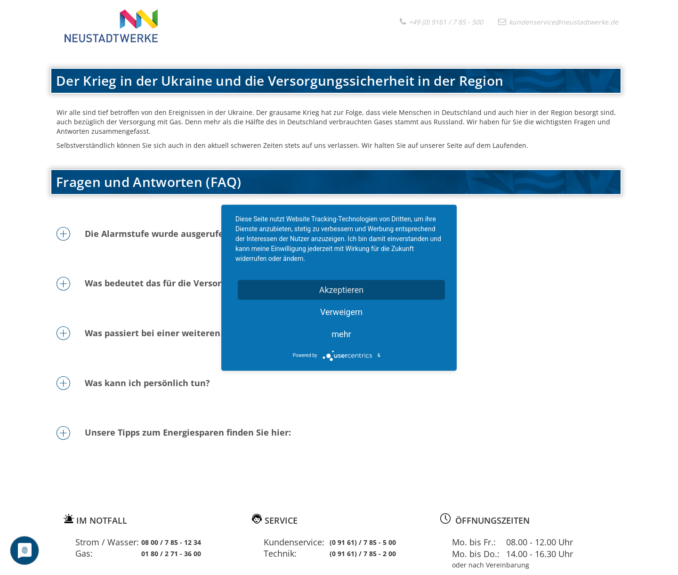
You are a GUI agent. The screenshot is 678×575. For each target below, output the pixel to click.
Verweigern (341, 311)
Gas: (84, 553)
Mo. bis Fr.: (474, 542)
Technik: (280, 553)
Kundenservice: (294, 542)
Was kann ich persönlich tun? (147, 383)
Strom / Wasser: (107, 542)
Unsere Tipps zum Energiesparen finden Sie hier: (188, 432)
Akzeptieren (341, 289)
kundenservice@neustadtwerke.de (558, 21)
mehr (341, 334)
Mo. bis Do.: (476, 553)
